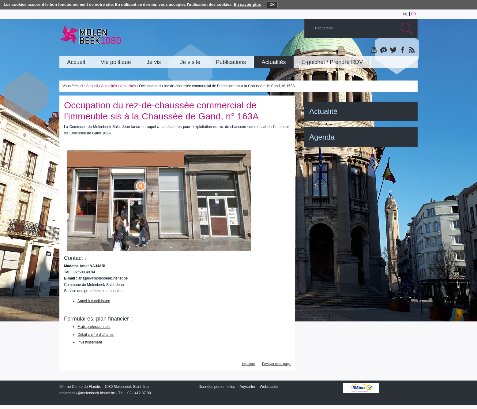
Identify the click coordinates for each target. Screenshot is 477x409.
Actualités (109, 86)
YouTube (374, 50)
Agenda (322, 137)
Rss (411, 50)
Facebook (402, 50)
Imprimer (248, 364)
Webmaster (269, 387)
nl (405, 14)
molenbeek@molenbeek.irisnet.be (87, 393)
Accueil (92, 86)
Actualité (323, 111)
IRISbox (361, 388)
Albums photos (383, 50)
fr (413, 14)
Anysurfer (247, 387)
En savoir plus (247, 4)
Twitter (392, 50)
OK (272, 4)
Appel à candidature (93, 301)
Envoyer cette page (276, 364)
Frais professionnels (93, 327)
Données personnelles (216, 387)
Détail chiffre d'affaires (95, 334)
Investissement (89, 342)
